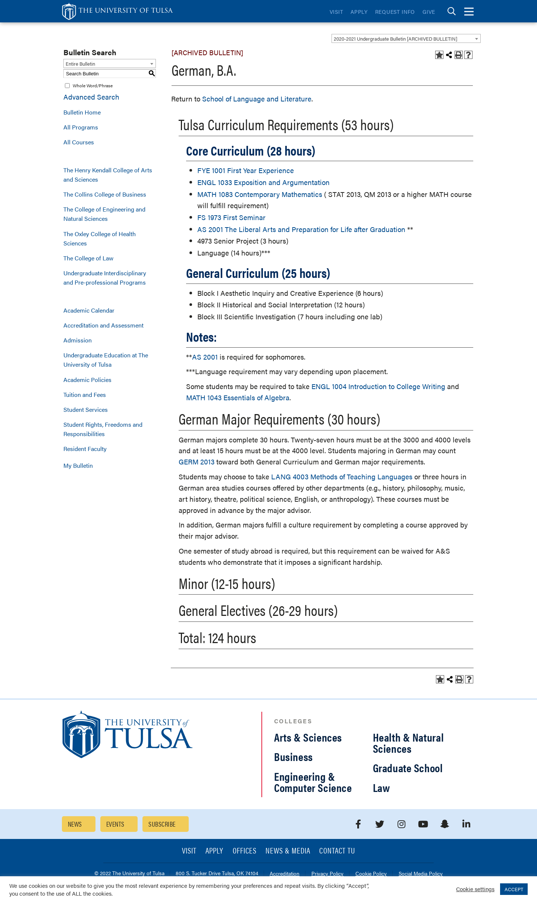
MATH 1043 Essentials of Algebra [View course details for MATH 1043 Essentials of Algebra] (237, 397)
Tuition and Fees (84, 394)
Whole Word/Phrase (93, 85)
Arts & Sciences (308, 737)
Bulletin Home (82, 112)
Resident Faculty (85, 448)
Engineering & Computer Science (313, 781)
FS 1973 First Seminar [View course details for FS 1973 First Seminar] (231, 217)
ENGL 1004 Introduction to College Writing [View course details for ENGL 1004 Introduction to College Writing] (378, 386)
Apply (359, 11)
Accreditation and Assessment (103, 325)
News (75, 824)
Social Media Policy (421, 874)
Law (381, 787)
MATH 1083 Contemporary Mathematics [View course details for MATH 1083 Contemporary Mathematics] (259, 194)
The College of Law (88, 258)
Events (115, 824)
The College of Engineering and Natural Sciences (104, 214)
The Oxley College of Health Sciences (99, 238)
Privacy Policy (327, 874)
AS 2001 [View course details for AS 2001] (205, 357)
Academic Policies (87, 379)
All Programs (80, 127)
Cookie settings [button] (475, 889)
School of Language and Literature (256, 99)
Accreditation (284, 874)
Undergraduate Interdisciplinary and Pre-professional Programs (104, 277)
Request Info (395, 11)
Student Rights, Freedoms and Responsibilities (102, 429)
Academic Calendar (88, 310)
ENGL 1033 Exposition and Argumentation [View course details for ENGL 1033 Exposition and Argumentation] (263, 182)
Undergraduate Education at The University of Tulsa (105, 360)
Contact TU (337, 851)
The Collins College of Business (104, 194)
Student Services (85, 409)
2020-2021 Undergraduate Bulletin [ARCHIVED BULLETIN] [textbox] (395, 38)
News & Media (288, 851)
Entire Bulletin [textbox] (80, 63)
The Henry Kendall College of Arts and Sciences (107, 175)
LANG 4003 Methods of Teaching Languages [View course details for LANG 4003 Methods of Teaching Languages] (341, 477)
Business (293, 756)
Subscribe (161, 824)
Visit (336, 11)
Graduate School (408, 768)
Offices (245, 851)
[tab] (451, 11)
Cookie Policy (371, 874)
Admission (77, 340)
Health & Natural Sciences (408, 742)
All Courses (78, 142)
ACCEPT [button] (514, 889)
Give (429, 11)
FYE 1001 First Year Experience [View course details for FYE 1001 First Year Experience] (245, 170)
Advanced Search (91, 97)
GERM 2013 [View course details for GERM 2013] (196, 462)
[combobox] (406, 38)
